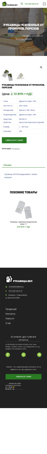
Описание (7, 211)
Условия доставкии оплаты (23, 384)
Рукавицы (16, 194)
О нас (8, 369)
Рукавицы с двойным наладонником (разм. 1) (23, 269)
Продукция (17, 36)
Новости (10, 364)
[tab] (23, 211)
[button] (41, 67)
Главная (7, 36)
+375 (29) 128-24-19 (15, 337)
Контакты (10, 359)
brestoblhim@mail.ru (16, 333)
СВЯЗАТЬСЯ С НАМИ (14, 186)
